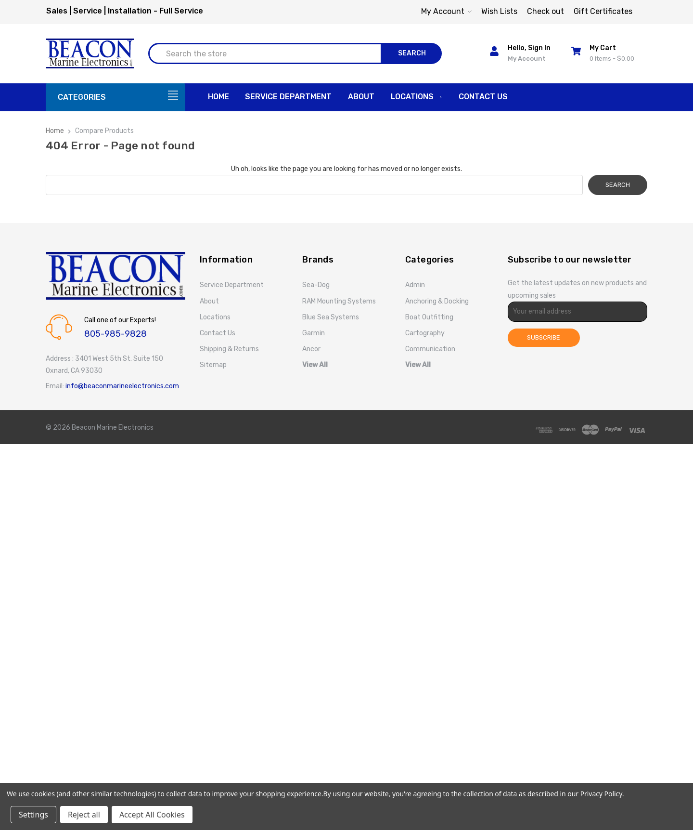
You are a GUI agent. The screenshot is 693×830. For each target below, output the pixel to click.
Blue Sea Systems (330, 317)
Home (218, 96)
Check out (545, 11)
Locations (417, 97)
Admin (415, 285)
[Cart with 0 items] (606, 53)
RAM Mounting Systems (339, 301)
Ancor (311, 349)
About (361, 96)
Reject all (84, 814)
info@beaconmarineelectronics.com (122, 386)
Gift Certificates (603, 11)
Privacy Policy (601, 793)
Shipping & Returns (229, 349)
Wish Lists (499, 11)
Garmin (313, 333)
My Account (446, 11)
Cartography (425, 333)
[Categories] (115, 97)
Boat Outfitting (429, 317)
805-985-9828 (115, 334)
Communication (430, 349)
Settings (33, 814)
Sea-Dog (316, 285)
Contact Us (483, 96)
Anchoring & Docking (437, 301)
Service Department (288, 96)
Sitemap (213, 365)
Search (412, 53)
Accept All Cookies (152, 814)
